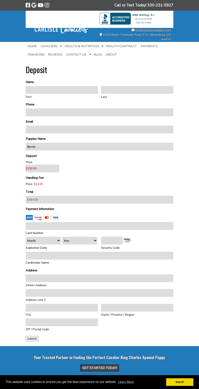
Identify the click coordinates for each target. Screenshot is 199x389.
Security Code (110, 248)
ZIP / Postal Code (37, 329)
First (29, 97)
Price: (29, 162)
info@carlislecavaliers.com (153, 30)
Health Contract (121, 46)
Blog (98, 54)
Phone (36, 104)
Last (104, 97)
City (28, 315)
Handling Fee (35, 178)
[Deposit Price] (42, 168)
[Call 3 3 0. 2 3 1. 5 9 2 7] (160, 5)
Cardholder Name (37, 263)
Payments (149, 46)
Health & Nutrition (82, 46)
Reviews (55, 54)
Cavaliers (49, 46)
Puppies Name (42, 139)
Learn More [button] (126, 382)
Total (29, 192)
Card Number (34, 233)
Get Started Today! (99, 368)
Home (32, 46)
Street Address (36, 285)
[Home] (61, 32)
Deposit (31, 156)
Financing (36, 54)
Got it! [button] (180, 382)
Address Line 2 (36, 300)
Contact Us (76, 54)
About (111, 54)
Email (36, 122)
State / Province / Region (117, 315)
